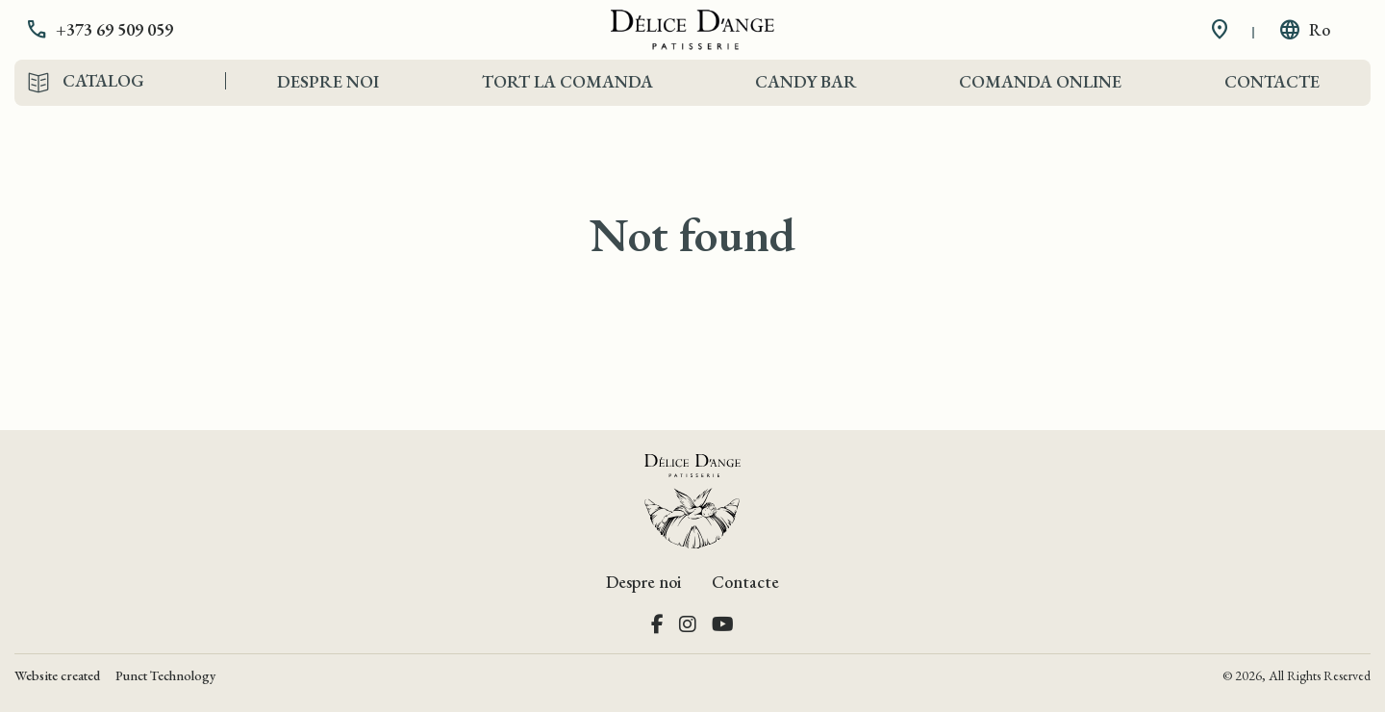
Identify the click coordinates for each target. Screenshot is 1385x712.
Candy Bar (806, 81)
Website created (57, 675)
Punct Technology (165, 675)
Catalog (103, 80)
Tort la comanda (567, 81)
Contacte (1272, 81)
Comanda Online (1040, 81)
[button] (113, 29)
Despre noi (328, 81)
